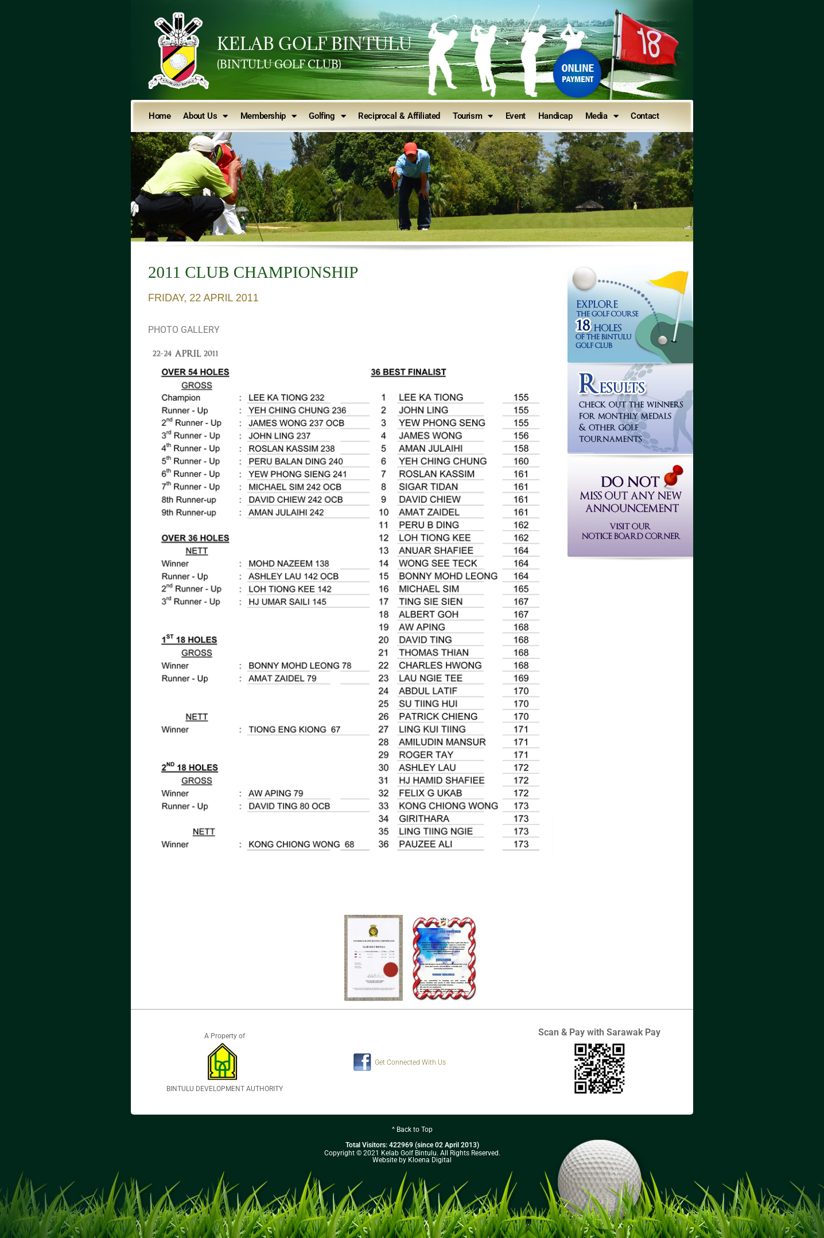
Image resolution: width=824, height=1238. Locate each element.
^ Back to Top (412, 1130)
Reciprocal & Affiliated (399, 116)
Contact (645, 116)
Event (516, 116)
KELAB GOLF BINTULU (314, 44)
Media (602, 116)
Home (159, 116)
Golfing (327, 116)
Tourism (473, 116)
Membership (268, 116)
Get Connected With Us (410, 1062)
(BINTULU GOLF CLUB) (279, 64)
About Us (205, 116)
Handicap (555, 116)
